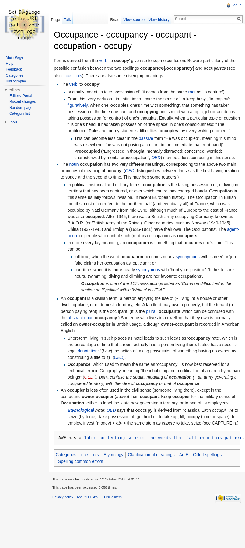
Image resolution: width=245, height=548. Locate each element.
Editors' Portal (20, 96)
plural (151, 311)
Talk (67, 19)
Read (115, 19)
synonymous (188, 256)
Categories (66, 454)
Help (9, 63)
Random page (20, 108)
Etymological (81, 410)
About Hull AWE (89, 497)
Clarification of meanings (151, 454)
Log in (236, 5)
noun (74, 164)
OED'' (89, 377)
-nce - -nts (72, 75)
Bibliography (16, 81)
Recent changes (22, 101)
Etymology (113, 454)
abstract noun (81, 317)
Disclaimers (113, 497)
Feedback (14, 69)
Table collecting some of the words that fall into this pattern (163, 438)
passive (146, 138)
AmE (183, 454)
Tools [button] (13, 122)
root (192, 91)
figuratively (78, 105)
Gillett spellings (207, 454)
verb (103, 60)
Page (55, 19)
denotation (87, 351)
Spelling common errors (80, 461)
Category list (19, 113)
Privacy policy (62, 497)
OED (155, 157)
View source (134, 19)
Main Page (14, 57)
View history (159, 19)
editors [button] (14, 90)
